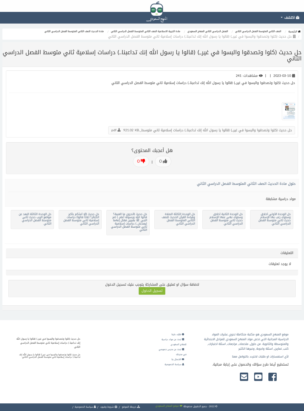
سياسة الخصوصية (174, 364)
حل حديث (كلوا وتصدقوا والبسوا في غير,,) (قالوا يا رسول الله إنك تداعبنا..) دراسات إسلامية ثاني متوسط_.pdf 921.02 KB (201, 130)
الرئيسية (294, 31)
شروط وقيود (109, 407)
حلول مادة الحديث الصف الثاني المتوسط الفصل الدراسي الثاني (246, 183)
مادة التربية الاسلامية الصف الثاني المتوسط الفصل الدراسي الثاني (145, 31)
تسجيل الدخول (152, 291)
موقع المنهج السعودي (169, 406)
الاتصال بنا (177, 359)
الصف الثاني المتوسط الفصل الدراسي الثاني (258, 31)
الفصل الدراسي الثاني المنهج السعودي (207, 31)
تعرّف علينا (177, 334)
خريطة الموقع (130, 407)
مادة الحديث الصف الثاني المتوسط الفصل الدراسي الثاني (74, 31)
